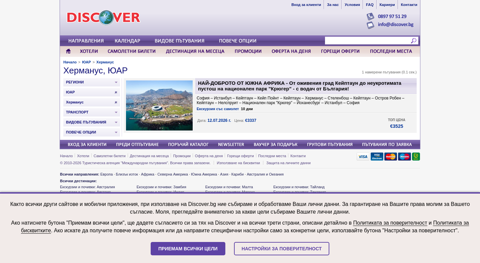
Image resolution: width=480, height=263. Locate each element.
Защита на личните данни (288, 163)
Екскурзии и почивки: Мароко (230, 192)
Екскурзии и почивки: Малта (229, 187)
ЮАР (86, 62)
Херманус (105, 62)
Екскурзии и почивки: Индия (160, 192)
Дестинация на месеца (149, 156)
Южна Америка (204, 174)
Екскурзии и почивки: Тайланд (299, 187)
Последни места (272, 156)
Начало (70, 62)
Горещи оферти (240, 156)
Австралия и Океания (265, 174)
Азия (224, 174)
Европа (106, 174)
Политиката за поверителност (390, 223)
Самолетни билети (110, 156)
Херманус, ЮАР (95, 70)
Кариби (237, 174)
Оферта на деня (209, 156)
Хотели (83, 156)
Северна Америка (172, 174)
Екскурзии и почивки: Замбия (161, 187)
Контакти (298, 156)
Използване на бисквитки (238, 163)
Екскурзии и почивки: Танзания (299, 192)
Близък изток (127, 174)
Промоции (181, 156)
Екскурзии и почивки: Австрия (85, 192)
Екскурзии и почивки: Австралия (87, 187)
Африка (147, 174)
